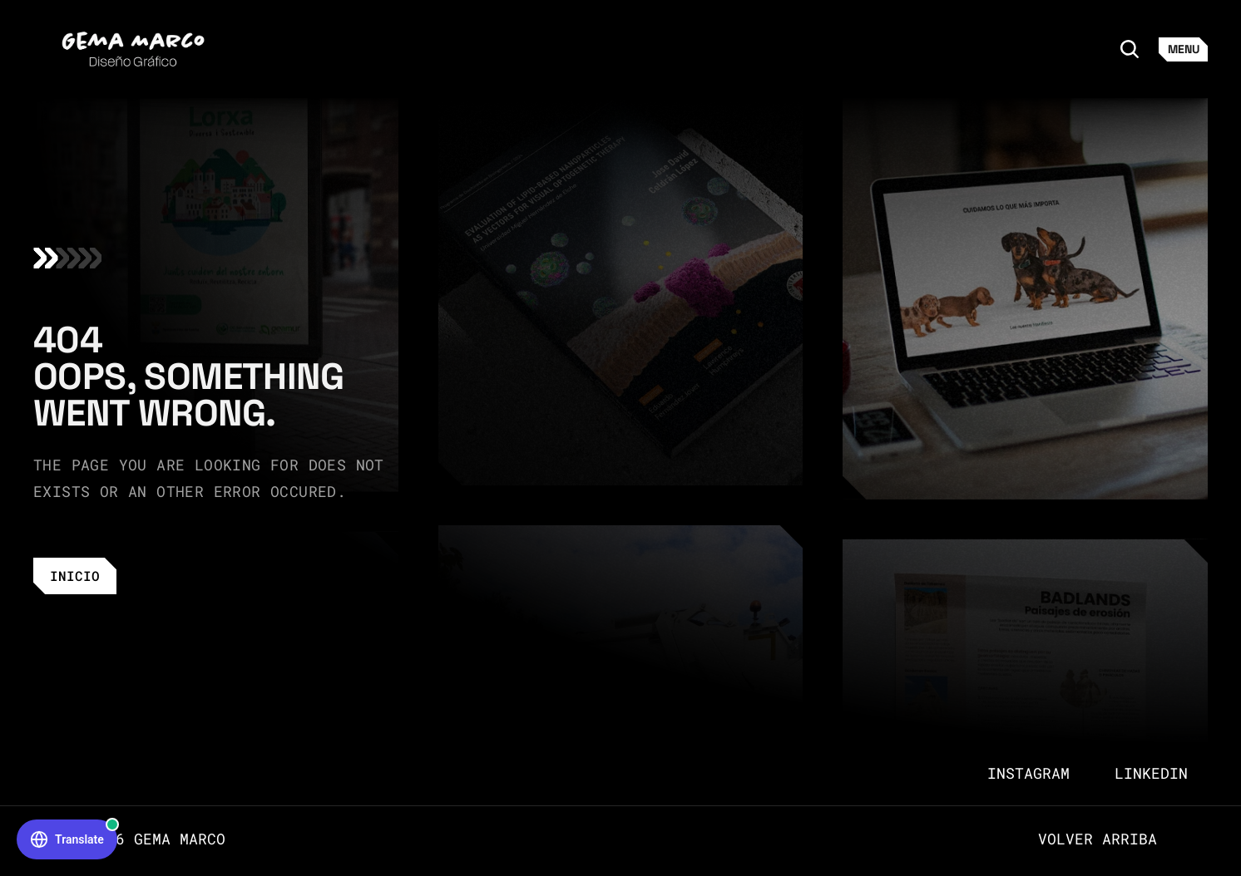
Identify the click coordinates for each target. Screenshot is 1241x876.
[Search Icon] (1129, 49)
